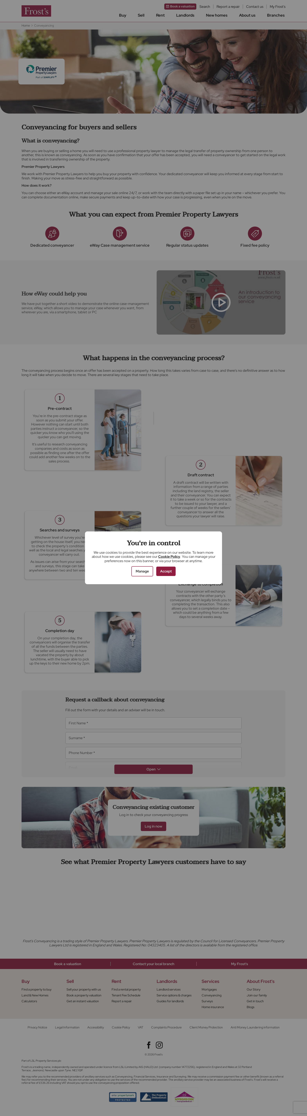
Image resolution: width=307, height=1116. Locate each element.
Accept (166, 571)
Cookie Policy (169, 556)
